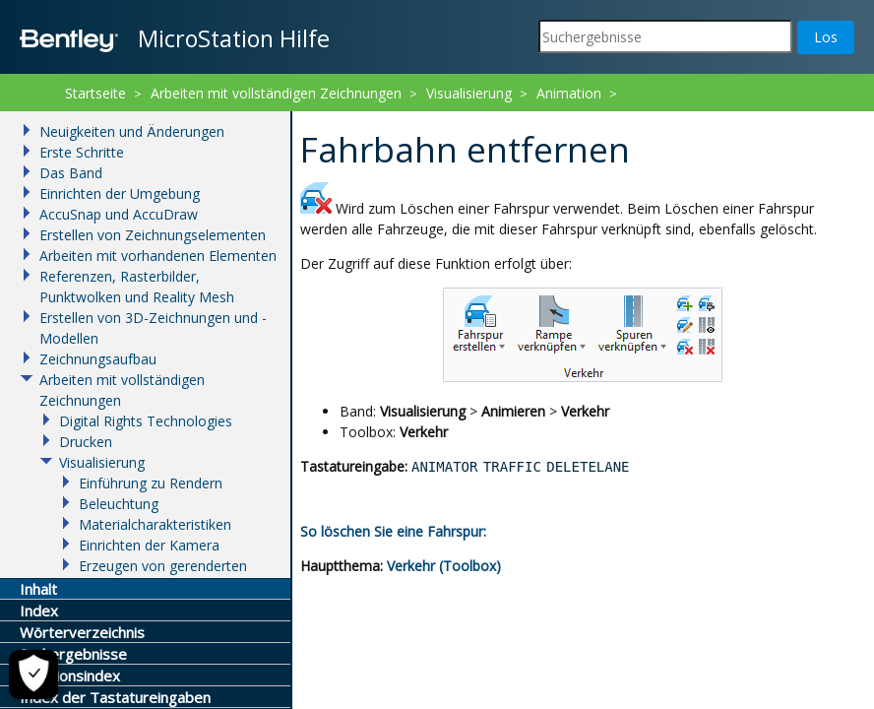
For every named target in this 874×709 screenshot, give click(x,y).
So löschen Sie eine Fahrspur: (393, 531)
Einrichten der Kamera (149, 545)
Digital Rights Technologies (145, 421)
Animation (568, 93)
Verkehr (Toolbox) (444, 565)
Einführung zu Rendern (150, 483)
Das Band (70, 172)
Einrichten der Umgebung (119, 193)
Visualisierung (469, 93)
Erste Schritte (81, 152)
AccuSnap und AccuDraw (118, 214)
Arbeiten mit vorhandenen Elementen (158, 255)
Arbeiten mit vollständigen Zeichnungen (276, 93)
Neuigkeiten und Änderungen (131, 131)
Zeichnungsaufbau (97, 359)
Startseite (95, 93)
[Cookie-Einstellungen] (33, 674)
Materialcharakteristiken (155, 524)
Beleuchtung (118, 503)
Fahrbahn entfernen (387, 118)
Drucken (85, 441)
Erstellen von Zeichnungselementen (152, 235)
